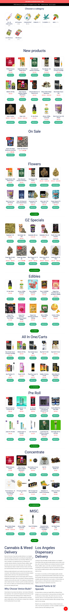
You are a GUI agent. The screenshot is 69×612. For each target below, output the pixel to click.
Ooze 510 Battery (33, 526)
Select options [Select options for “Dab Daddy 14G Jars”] (22, 241)
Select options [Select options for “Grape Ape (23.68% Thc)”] (10, 263)
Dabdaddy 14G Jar (44, 235)
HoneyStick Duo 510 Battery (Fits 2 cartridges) (44, 528)
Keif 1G (44, 467)
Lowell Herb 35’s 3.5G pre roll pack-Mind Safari (44, 433)
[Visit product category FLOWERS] (46, 18)
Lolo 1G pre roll (33, 431)
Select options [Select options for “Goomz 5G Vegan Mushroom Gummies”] (10, 154)
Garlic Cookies (10, 116)
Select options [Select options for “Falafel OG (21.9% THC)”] (56, 263)
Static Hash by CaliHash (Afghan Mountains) (22, 93)
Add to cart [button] (10, 75)
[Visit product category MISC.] (56, 18)
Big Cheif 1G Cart (55, 352)
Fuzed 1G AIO (21, 374)
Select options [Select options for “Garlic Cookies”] (10, 122)
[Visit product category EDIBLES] (37, 18)
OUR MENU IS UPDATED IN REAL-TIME (34, 1)
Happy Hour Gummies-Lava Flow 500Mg (10, 316)
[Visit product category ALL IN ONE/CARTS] (9, 20)
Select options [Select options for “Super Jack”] (22, 122)
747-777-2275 (52, 4)
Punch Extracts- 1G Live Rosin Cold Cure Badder (10, 492)
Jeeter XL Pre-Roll (10, 431)
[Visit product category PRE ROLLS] (18, 34)
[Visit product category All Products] (18, 19)
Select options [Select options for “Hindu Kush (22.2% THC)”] (44, 263)
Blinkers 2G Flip (10, 91)
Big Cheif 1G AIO (44, 352)
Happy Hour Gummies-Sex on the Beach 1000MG (55, 293)
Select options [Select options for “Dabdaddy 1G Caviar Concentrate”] (44, 498)
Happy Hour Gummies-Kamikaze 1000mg (33, 316)
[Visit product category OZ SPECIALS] (9, 34)
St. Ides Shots (34, 116)
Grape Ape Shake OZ (22, 148)
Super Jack (22, 116)
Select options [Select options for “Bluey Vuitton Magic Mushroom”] (46, 99)
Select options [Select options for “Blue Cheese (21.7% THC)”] (33, 263)
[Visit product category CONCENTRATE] (28, 19)
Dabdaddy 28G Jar (32, 235)
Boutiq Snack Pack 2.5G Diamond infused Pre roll (44, 409)
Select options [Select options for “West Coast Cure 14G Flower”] (58, 122)
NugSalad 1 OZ (10, 235)
